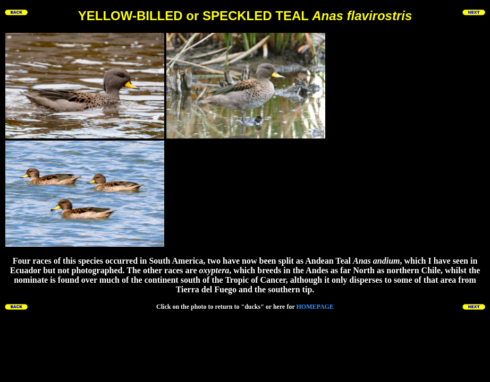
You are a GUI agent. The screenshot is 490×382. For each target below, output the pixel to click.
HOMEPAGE (314, 306)
